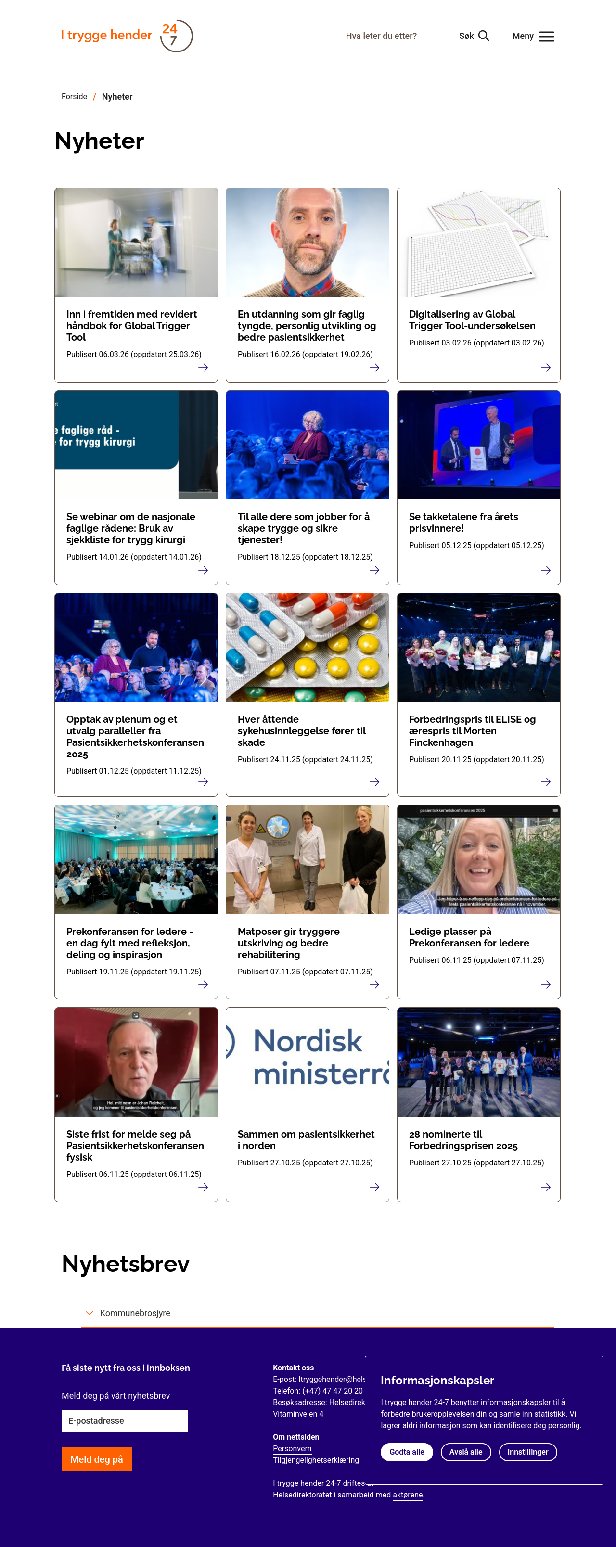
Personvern (292, 1448)
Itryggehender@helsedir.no (344, 1379)
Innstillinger (528, 1452)
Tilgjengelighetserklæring (316, 1460)
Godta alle (406, 1452)
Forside (74, 96)
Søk (466, 36)
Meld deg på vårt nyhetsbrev (116, 1396)
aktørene (408, 1494)
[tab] (317, 1313)
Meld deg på (96, 1459)
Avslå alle (466, 1452)
